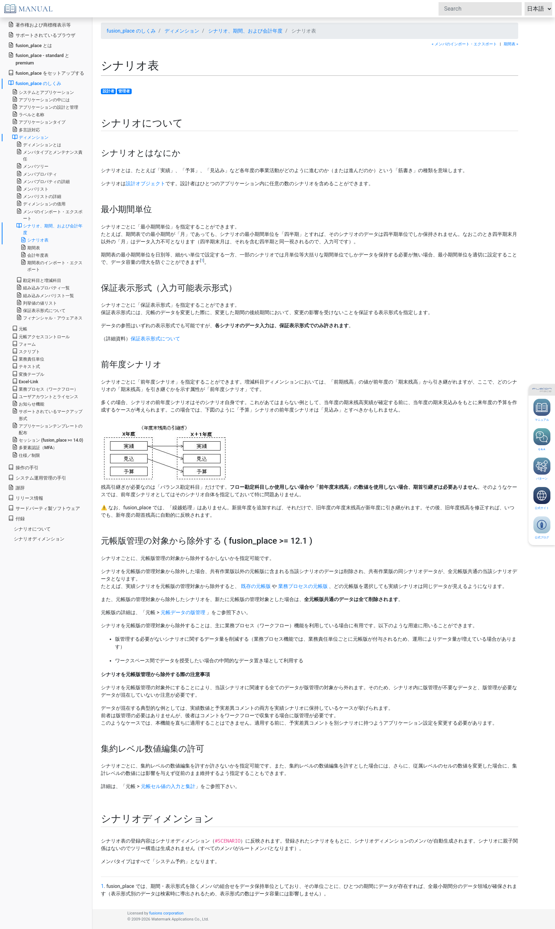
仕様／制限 (26, 455)
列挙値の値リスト (36, 303)
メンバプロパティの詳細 (43, 181)
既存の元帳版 (256, 586)
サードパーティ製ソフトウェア (44, 508)
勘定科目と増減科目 (38, 280)
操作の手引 (23, 467)
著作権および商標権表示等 (39, 25)
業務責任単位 (28, 359)
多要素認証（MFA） (34, 447)
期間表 (30, 247)
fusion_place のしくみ (131, 31)
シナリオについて (32, 529)
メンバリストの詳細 (38, 196)
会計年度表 (34, 255)
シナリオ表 (34, 240)
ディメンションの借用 (40, 203)
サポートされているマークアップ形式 (47, 414)
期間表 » (511, 44)
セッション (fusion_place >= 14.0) (47, 440)
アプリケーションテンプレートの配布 (47, 429)
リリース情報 (25, 498)
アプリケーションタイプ (38, 122)
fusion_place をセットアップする (46, 73)
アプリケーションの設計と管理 (45, 107)
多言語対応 (26, 129)
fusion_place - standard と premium (38, 59)
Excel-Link (25, 381)
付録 (16, 518)
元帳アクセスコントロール (41, 336)
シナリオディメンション (39, 539)
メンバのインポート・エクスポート (49, 214)
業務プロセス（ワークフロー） (45, 389)
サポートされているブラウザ (41, 35)
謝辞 (16, 488)
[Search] (480, 9)
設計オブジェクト (145, 183)
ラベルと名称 (28, 114)
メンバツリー (32, 166)
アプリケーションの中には (41, 99)
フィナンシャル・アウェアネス (49, 318)
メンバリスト (32, 189)
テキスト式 (26, 366)
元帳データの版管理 (183, 612)
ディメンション (182, 31)
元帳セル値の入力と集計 (168, 786)
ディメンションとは (38, 144)
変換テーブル (28, 374)
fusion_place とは (30, 45)
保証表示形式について (155, 338)
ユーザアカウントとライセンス (45, 396)
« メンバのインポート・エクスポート (464, 44)
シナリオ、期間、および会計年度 (245, 31)
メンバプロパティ (36, 174)
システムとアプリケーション (43, 92)
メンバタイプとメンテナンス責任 (49, 155)
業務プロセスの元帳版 (303, 586)
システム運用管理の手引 (37, 478)
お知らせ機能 (28, 404)
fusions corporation (166, 913)
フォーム (24, 344)
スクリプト (26, 351)
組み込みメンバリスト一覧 (45, 295)
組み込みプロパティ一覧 (43, 287)
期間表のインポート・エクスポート (51, 265)
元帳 (19, 328)
